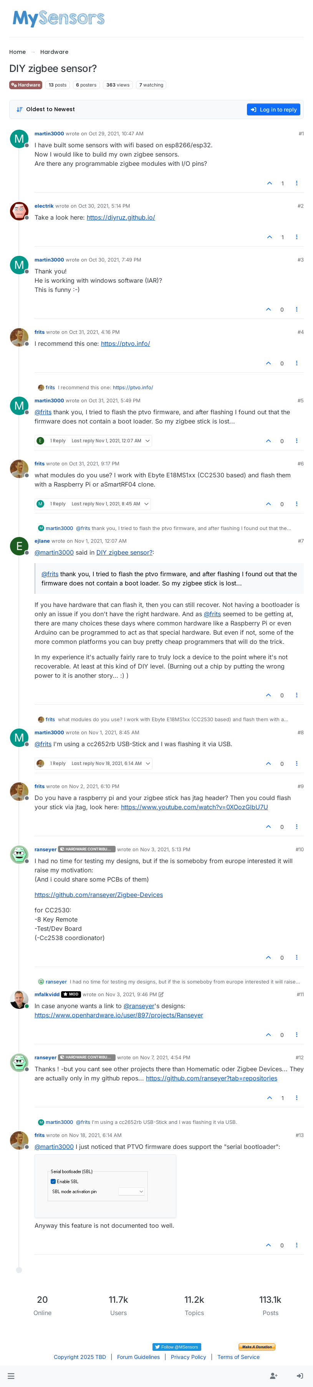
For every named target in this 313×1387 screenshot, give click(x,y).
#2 (301, 206)
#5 (301, 400)
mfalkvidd (47, 994)
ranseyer (45, 849)
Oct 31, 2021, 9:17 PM (94, 463)
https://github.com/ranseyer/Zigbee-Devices (99, 895)
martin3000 (49, 133)
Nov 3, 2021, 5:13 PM (165, 849)
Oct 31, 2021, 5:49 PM (115, 400)
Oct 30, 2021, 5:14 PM (104, 206)
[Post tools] (297, 183)
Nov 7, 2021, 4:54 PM (165, 1057)
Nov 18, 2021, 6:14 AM (95, 1135)
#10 (300, 849)
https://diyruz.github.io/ (121, 217)
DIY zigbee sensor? (124, 552)
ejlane (42, 541)
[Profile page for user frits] (19, 337)
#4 (301, 332)
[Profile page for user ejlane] (19, 546)
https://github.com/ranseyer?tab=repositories (211, 1078)
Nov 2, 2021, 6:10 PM (94, 786)
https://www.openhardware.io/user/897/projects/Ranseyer (119, 1015)
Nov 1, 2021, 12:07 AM (101, 541)
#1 (301, 133)
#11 (300, 994)
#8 (301, 732)
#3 (301, 260)
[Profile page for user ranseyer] (19, 854)
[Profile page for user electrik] (19, 211)
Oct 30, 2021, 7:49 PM (115, 260)
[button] (11, 1376)
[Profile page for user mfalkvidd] (19, 999)
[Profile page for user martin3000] (19, 139)
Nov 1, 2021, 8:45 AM (114, 732)
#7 (301, 541)
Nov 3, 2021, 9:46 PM (131, 994)
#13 (300, 1135)
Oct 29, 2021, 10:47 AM (116, 133)
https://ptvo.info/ (125, 343)
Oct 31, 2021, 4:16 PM (94, 332)
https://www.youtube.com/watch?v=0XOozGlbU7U (194, 807)
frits (40, 332)
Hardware (25, 85)
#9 (301, 786)
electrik (44, 206)
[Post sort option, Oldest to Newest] (45, 109)
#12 (300, 1057)
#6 (301, 463)
